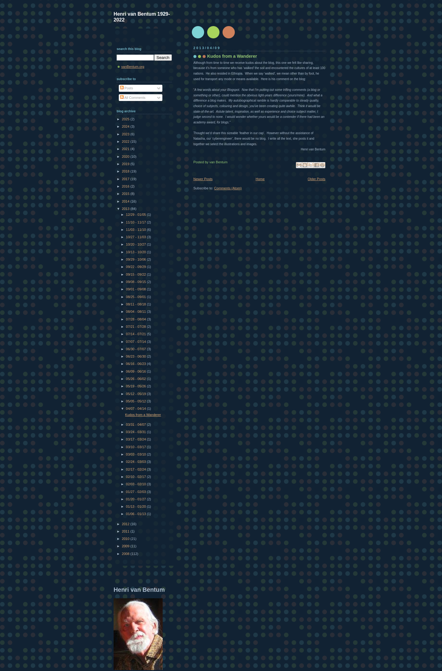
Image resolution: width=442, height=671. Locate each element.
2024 (126, 126)
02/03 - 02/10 (136, 484)
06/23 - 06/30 (136, 356)
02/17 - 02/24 (136, 469)
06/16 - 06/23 (136, 364)
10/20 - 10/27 (136, 244)
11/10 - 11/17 (136, 222)
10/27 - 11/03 (136, 237)
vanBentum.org (132, 66)
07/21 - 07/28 (136, 326)
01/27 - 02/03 (136, 492)
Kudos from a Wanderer (232, 56)
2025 (126, 119)
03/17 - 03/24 (136, 439)
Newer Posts (203, 179)
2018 (126, 171)
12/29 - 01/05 (136, 214)
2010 (126, 539)
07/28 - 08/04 (136, 319)
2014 (126, 201)
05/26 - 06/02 (136, 379)
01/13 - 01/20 (136, 506)
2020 (126, 156)
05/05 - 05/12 (136, 401)
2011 (126, 531)
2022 (126, 141)
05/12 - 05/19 (136, 394)
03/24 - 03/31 (136, 432)
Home (260, 179)
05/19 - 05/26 (136, 386)
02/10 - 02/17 (136, 477)
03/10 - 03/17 (136, 447)
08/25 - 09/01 (136, 297)
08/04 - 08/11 (136, 311)
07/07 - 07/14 (136, 341)
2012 (126, 524)
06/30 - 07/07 (136, 349)
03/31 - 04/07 (136, 424)
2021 (126, 149)
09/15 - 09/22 (136, 274)
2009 (126, 546)
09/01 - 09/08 (136, 289)
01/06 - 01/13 (136, 514)
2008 (126, 554)
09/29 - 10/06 (136, 259)
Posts (126, 88)
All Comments (132, 97)
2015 (126, 194)
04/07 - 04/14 (136, 408)
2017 (126, 179)
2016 (126, 186)
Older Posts (316, 179)
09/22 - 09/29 (136, 267)
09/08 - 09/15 (136, 282)
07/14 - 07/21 (136, 334)
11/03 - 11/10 (136, 229)
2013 (126, 209)
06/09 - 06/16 (136, 371)
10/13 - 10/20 (136, 252)
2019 (126, 164)
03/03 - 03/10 (136, 454)
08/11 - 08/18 (136, 304)
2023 (126, 134)
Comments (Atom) (228, 188)
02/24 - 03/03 (136, 461)
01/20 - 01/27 (136, 499)
